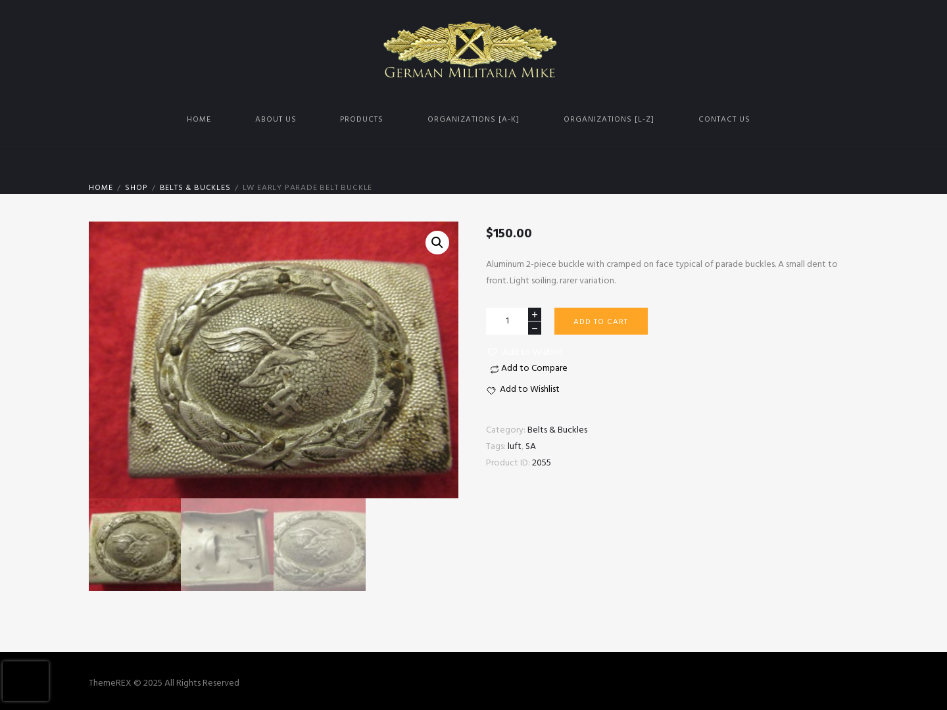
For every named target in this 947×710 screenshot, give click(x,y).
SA (530, 446)
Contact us (724, 119)
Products (361, 119)
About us (276, 119)
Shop (136, 188)
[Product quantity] (513, 321)
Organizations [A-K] (473, 119)
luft (515, 446)
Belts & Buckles (195, 188)
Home (199, 119)
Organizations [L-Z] (609, 119)
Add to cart (600, 322)
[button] (524, 352)
